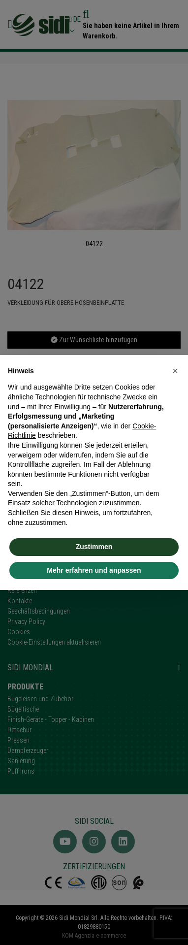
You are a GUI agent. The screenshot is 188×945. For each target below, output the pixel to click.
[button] (175, 371)
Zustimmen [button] (94, 547)
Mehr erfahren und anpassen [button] (94, 570)
